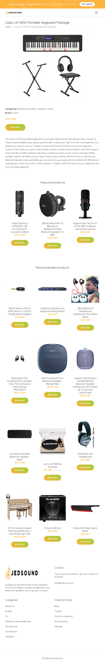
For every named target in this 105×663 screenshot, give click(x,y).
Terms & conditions (64, 616)
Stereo (50, 109)
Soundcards (11, 631)
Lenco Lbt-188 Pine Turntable (52, 465)
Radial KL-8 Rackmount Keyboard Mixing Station (52, 310)
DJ (6, 616)
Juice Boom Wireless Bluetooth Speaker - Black (19, 456)
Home (8, 27)
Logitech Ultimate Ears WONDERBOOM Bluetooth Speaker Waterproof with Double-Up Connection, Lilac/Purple (85, 385)
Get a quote (87, 4)
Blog (57, 606)
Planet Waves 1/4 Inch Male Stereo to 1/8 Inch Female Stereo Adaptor (20, 311)
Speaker (42, 109)
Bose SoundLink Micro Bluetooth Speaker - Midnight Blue (52, 381)
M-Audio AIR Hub (52, 528)
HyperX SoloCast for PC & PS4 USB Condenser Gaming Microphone (85, 226)
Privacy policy (61, 621)
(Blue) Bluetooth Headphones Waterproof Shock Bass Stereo (85, 312)
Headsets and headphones (18, 621)
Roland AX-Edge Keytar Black (85, 529)
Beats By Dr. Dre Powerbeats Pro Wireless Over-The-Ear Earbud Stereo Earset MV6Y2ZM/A (19, 384)
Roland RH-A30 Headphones (85, 455)
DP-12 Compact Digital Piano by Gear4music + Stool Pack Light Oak (19, 531)
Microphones (11, 626)
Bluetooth (22, 109)
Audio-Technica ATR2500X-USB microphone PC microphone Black (20, 227)
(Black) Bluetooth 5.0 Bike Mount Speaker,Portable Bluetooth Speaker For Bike (52, 229)
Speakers (32, 109)
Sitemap (58, 626)
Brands (8, 611)
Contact (58, 611)
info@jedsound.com (64, 583)
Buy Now (15, 127)
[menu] (96, 13)
